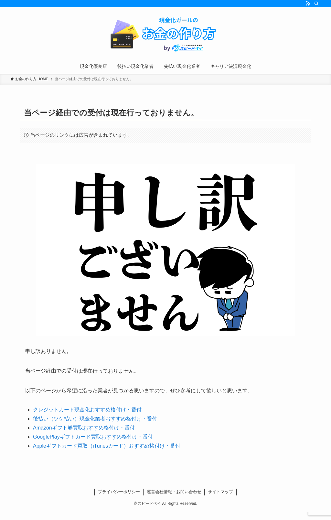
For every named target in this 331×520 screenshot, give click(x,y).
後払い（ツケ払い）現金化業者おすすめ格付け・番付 (95, 418)
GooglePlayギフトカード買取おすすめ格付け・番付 (93, 437)
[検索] (316, 3)
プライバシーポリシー (119, 491)
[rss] (308, 3)
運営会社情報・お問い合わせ (174, 491)
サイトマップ (220, 491)
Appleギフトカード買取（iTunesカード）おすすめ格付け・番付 (106, 446)
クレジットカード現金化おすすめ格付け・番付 (87, 409)
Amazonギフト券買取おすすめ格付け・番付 (84, 427)
